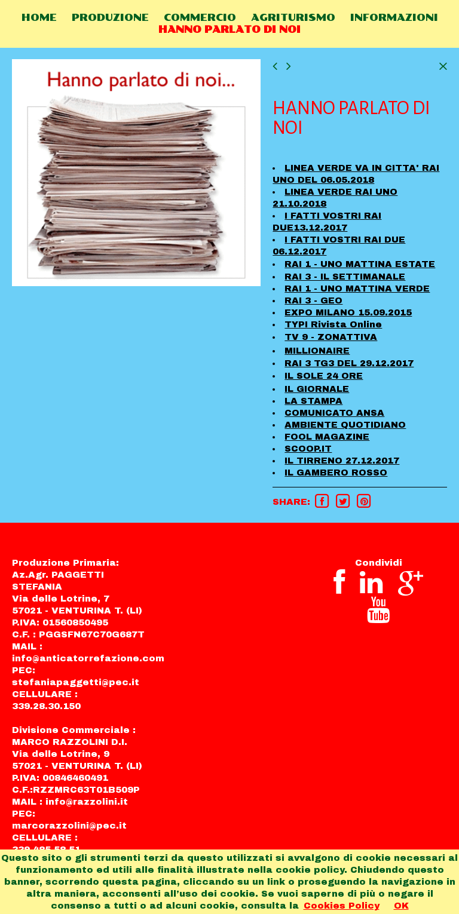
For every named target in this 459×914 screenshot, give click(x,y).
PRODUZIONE (110, 17)
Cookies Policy (342, 905)
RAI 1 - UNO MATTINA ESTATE (359, 264)
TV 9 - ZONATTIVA (330, 337)
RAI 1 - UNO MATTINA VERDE (357, 288)
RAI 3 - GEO (313, 300)
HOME (39, 17)
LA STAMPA (313, 401)
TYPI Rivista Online (333, 324)
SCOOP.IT (308, 448)
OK (401, 905)
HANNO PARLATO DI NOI (229, 29)
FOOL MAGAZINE (326, 436)
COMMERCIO (200, 17)
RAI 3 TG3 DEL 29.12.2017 (349, 363)
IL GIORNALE (316, 389)
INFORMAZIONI (394, 17)
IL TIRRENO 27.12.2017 (341, 460)
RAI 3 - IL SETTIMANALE (344, 276)
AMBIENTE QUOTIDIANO (345, 425)
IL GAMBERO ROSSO (335, 472)
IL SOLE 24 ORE (323, 376)
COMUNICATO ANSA (334, 413)
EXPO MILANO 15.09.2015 (348, 312)
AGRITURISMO (293, 17)
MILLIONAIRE (317, 350)
